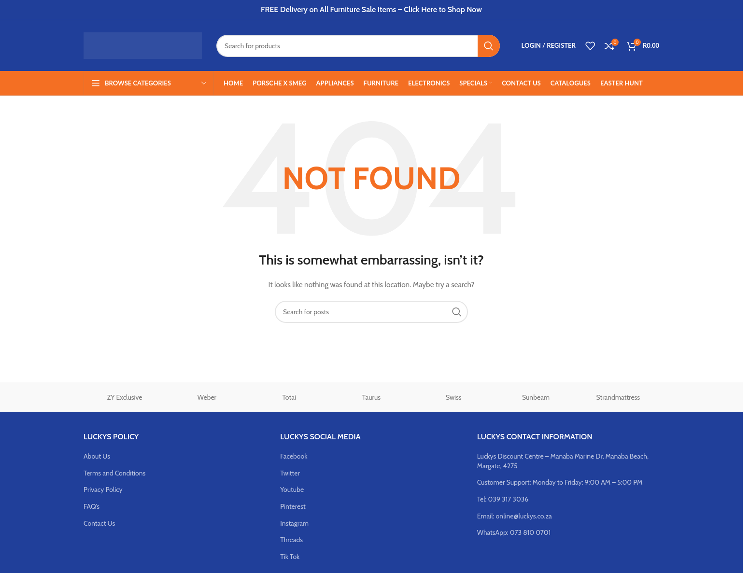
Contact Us (99, 523)
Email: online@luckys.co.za (514, 516)
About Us (97, 456)
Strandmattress (618, 397)
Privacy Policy (103, 489)
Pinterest (292, 506)
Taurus (371, 397)
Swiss (454, 397)
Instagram (294, 523)
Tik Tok (289, 556)
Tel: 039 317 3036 (503, 499)
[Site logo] (143, 45)
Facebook (293, 456)
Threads (291, 539)
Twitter (290, 473)
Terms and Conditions (114, 473)
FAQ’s (91, 506)
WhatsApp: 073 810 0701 (514, 532)
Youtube (292, 489)
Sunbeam (536, 397)
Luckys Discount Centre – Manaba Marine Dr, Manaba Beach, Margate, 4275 (563, 461)
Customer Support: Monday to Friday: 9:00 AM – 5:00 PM (560, 482)
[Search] (358, 46)
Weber (207, 397)
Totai (289, 397)
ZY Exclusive (124, 397)
